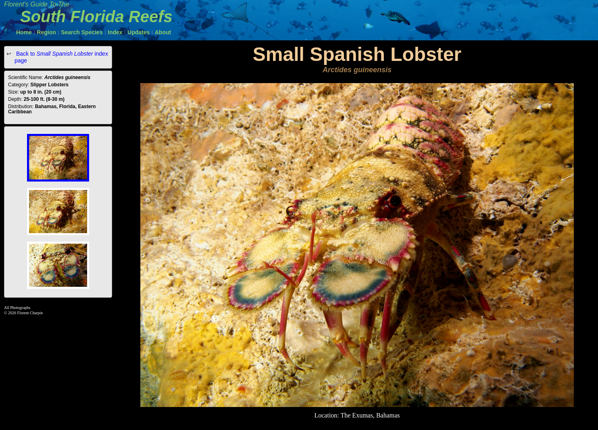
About (163, 32)
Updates (138, 32)
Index (115, 32)
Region (46, 32)
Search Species (82, 32)
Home (24, 32)
